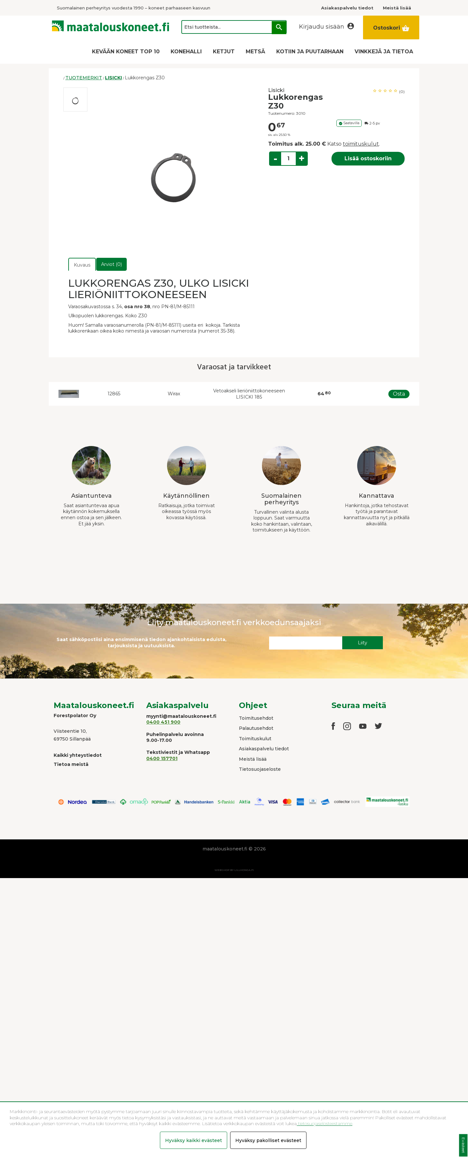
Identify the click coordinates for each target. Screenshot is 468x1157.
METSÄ (255, 51)
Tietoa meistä (71, 764)
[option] (75, 99)
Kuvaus (82, 265)
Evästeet (463, 1145)
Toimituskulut (255, 739)
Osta (399, 394)
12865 (114, 394)
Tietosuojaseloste (260, 769)
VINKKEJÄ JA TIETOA (384, 51)
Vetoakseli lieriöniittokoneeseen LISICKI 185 (249, 394)
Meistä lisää (252, 759)
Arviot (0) (111, 264)
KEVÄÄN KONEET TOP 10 (126, 51)
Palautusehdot (256, 728)
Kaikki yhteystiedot (78, 755)
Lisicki (276, 90)
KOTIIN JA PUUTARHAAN (310, 51)
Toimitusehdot (256, 718)
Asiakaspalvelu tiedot (264, 749)
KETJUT (224, 51)
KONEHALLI (186, 51)
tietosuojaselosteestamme (324, 1123)
